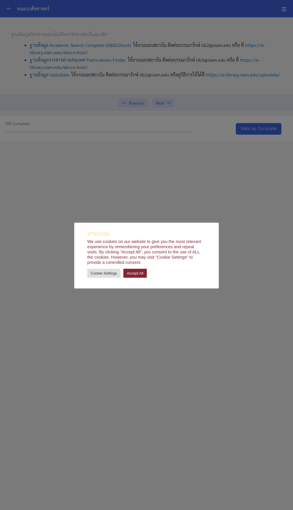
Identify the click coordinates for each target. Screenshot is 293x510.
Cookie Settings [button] (104, 273)
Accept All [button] (135, 273)
